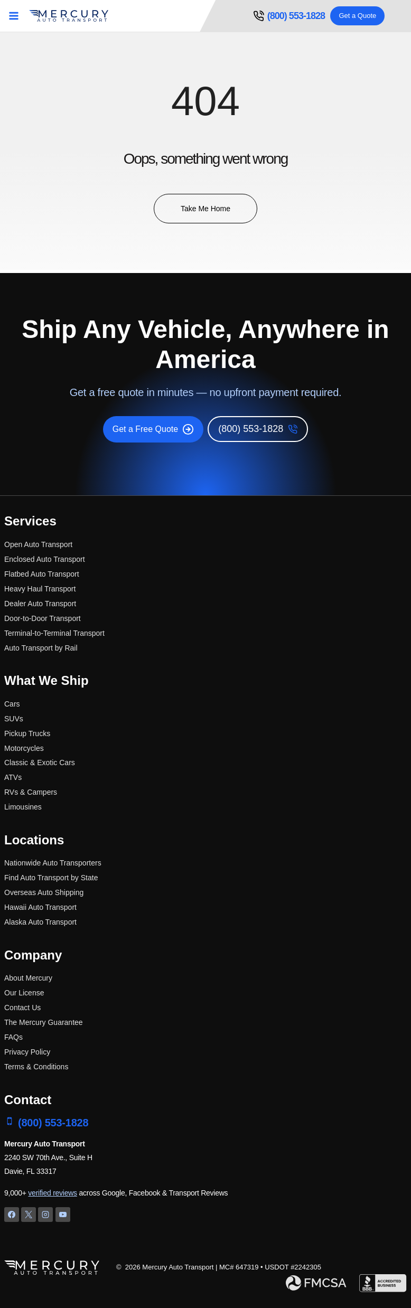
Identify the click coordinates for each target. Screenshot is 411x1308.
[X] (28, 1214)
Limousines (23, 807)
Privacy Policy (27, 1052)
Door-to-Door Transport (42, 618)
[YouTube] (62, 1214)
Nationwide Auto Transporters (52, 863)
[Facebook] (11, 1214)
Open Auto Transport (38, 544)
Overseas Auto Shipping (43, 892)
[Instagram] (45, 1214)
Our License (24, 993)
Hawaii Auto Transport (40, 907)
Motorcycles (24, 748)
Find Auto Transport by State (51, 877)
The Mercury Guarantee (43, 1022)
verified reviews (52, 1193)
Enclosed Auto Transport (44, 559)
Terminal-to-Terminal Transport (54, 633)
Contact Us (22, 1007)
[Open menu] (14, 15)
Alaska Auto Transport (40, 922)
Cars (12, 704)
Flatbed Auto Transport (41, 574)
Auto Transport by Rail (41, 648)
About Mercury (28, 978)
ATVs (13, 777)
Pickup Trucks (27, 733)
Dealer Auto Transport (40, 603)
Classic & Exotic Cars (39, 762)
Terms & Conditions (36, 1066)
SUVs (13, 718)
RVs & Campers (30, 792)
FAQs (13, 1037)
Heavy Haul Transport (40, 589)
